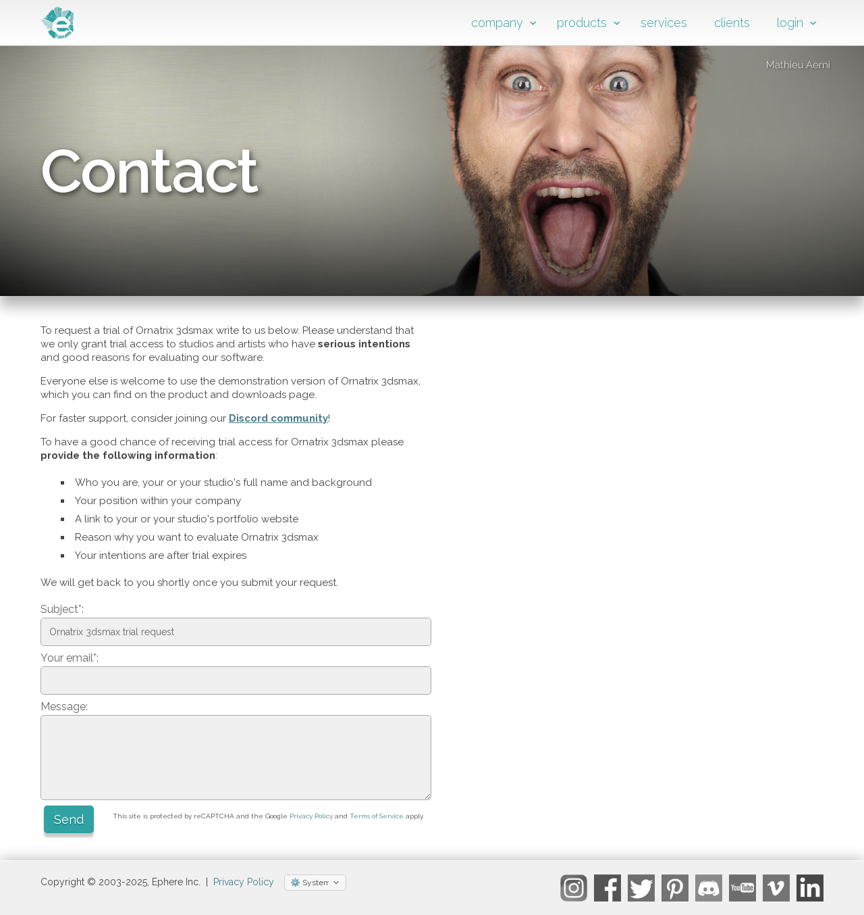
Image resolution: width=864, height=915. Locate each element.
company (497, 23)
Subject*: (62, 609)
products (582, 23)
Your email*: (69, 657)
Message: (64, 706)
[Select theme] (315, 882)
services (664, 23)
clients (732, 23)
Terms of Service (377, 816)
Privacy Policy (311, 816)
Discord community (278, 418)
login (790, 23)
